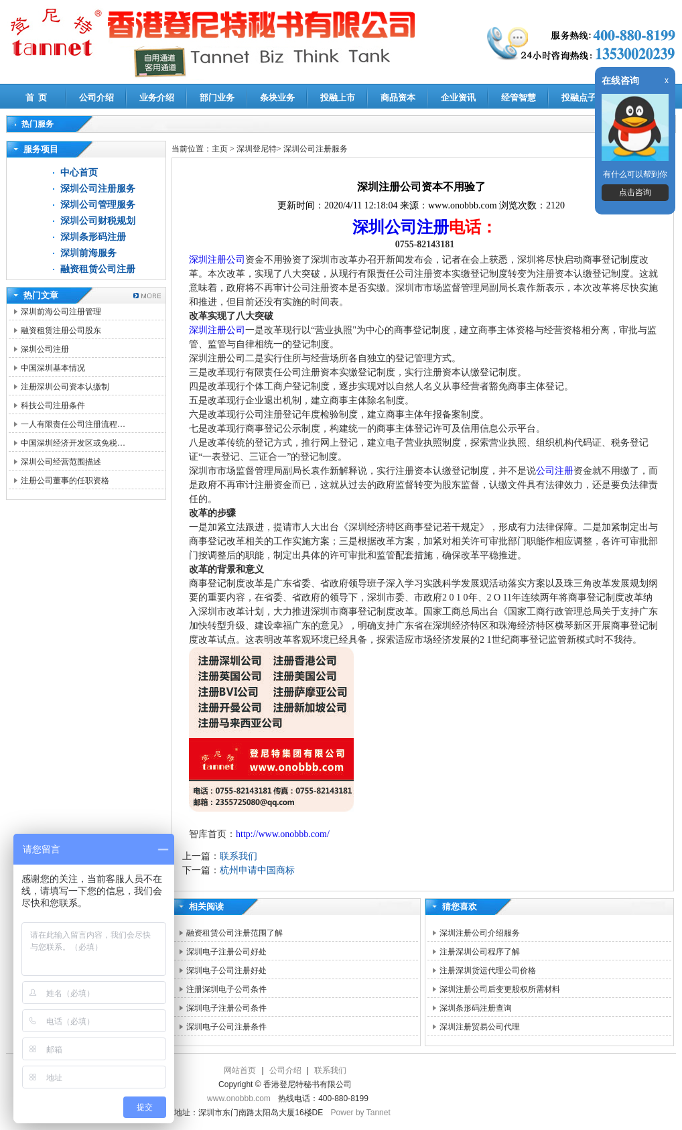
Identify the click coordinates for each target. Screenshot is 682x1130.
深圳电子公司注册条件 (226, 1026)
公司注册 (554, 471)
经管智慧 (518, 97)
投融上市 (337, 97)
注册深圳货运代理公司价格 (487, 970)
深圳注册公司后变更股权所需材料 (499, 989)
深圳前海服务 (88, 253)
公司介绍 (96, 97)
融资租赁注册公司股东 (61, 330)
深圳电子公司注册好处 (226, 970)
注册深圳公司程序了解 (479, 951)
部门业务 (217, 97)
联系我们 (238, 856)
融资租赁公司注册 (97, 269)
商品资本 (398, 97)
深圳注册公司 (217, 260)
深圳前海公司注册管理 (61, 311)
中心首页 (79, 173)
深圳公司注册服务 (97, 189)
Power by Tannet (361, 1112)
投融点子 (578, 97)
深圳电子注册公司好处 (226, 951)
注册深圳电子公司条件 (226, 989)
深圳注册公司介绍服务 (479, 933)
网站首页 (240, 1070)
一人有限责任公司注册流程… (73, 424)
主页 (220, 148)
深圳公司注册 (45, 349)
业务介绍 (156, 97)
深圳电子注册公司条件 (226, 1008)
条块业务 (277, 97)
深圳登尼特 (256, 148)
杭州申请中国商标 (257, 870)
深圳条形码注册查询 (475, 1008)
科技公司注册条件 (53, 405)
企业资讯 (458, 97)
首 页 (36, 97)
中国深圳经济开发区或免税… (73, 443)
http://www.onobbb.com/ (283, 834)
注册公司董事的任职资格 (65, 480)
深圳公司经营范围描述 (61, 461)
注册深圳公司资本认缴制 (65, 386)
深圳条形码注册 (93, 237)
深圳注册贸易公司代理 (479, 1026)
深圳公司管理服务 (97, 205)
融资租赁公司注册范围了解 (234, 933)
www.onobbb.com (239, 1098)
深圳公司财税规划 (97, 221)
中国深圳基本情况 (53, 368)
